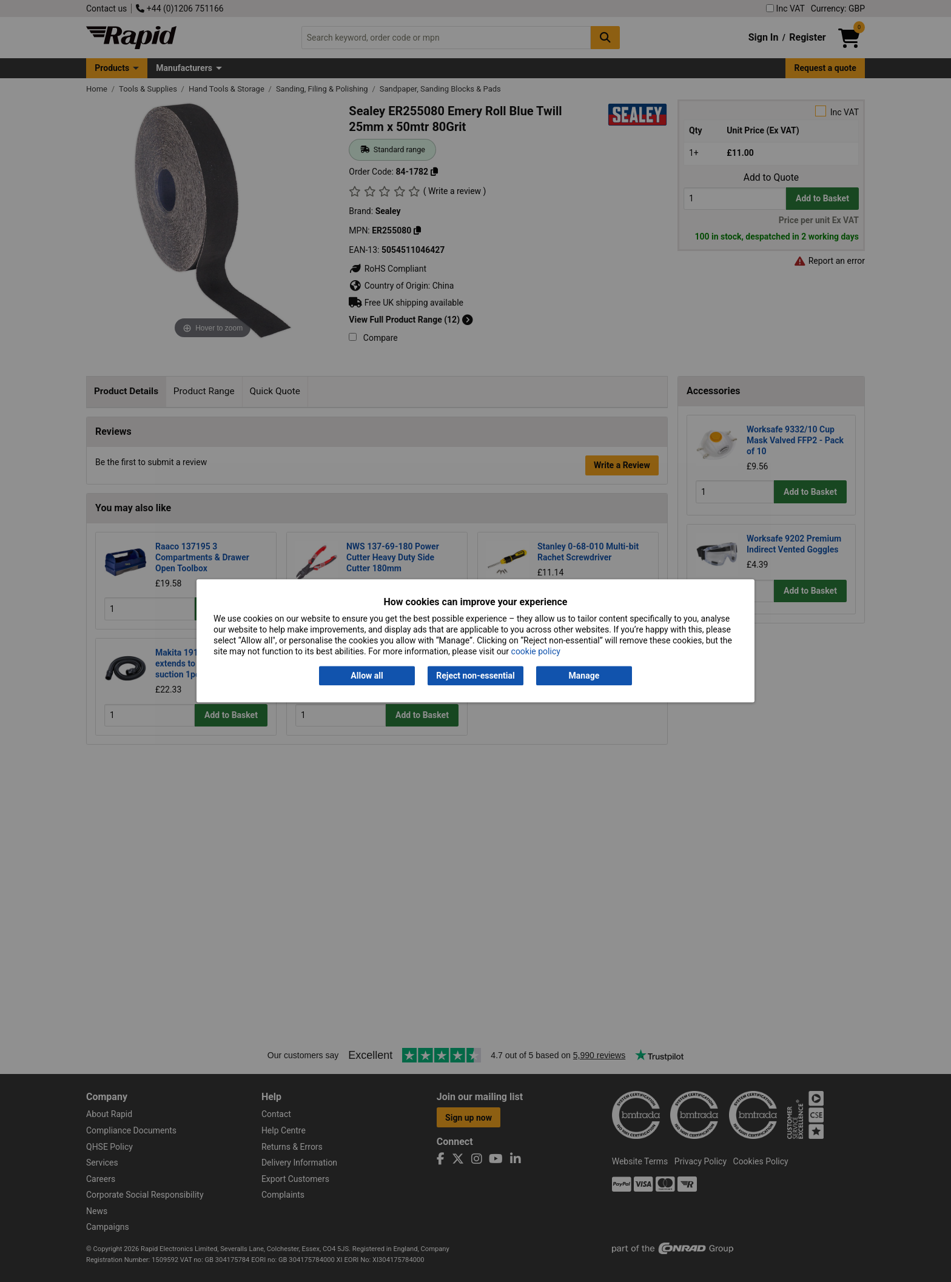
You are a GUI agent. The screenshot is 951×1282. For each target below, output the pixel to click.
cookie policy (535, 652)
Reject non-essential (475, 675)
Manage (584, 675)
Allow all (367, 675)
